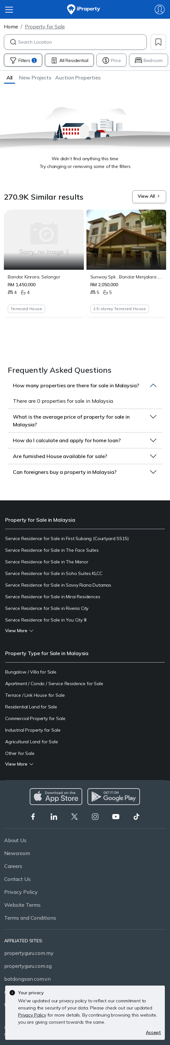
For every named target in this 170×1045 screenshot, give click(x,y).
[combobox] (82, 42)
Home (11, 26)
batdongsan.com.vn (27, 979)
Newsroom (17, 853)
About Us (15, 840)
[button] (9, 77)
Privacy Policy (21, 892)
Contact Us (17, 879)
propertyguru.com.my (29, 953)
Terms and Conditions (30, 917)
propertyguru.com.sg (28, 966)
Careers (13, 866)
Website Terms (22, 905)
